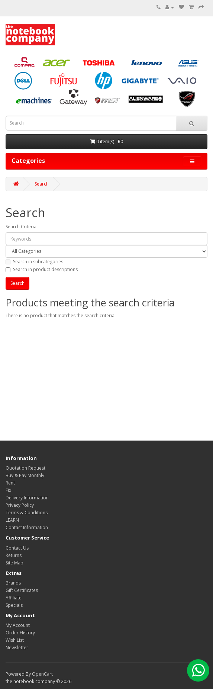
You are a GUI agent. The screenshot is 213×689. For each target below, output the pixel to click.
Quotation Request (25, 468)
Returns (14, 555)
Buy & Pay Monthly (25, 475)
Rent (10, 483)
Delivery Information (27, 498)
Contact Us (17, 548)
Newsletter (17, 647)
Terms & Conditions (27, 512)
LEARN (12, 520)
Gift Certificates (22, 590)
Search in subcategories (34, 261)
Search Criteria (21, 226)
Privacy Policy (20, 505)
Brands (13, 583)
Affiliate (14, 598)
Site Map (14, 563)
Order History (20, 633)
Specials (14, 605)
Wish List (15, 640)
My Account (18, 625)
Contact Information (27, 527)
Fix (8, 490)
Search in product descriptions (42, 269)
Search (42, 184)
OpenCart (42, 674)
